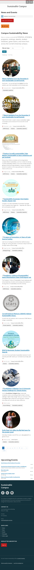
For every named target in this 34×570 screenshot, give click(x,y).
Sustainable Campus (17, 6)
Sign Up (4, 545)
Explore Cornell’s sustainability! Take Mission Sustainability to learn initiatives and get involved (17, 155)
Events (3, 532)
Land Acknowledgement (18, 563)
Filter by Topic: (6, 48)
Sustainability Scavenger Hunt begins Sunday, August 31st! (15, 200)
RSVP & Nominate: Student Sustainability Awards (16, 351)
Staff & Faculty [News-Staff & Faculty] (6, 128)
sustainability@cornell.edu (6, 520)
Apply (4, 51)
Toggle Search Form (27, 2)
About (3, 528)
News (3, 530)
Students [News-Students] (13, 128)
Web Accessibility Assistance (6, 563)
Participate (4, 534)
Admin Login (5, 536)
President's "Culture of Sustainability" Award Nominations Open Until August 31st (16, 276)
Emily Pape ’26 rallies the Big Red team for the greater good (16, 431)
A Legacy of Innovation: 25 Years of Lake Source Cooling (16, 238)
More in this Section (8, 16)
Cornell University (21, 558)
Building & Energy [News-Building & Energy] (6, 250)
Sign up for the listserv (7, 20)
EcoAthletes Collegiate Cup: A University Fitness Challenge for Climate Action (16, 389)
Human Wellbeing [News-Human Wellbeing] (6, 405)
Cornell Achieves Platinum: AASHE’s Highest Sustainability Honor (16, 315)
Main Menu (31, 2)
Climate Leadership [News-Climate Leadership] (7, 325)
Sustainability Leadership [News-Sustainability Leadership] (8, 90)
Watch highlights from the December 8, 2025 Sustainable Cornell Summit (15, 79)
